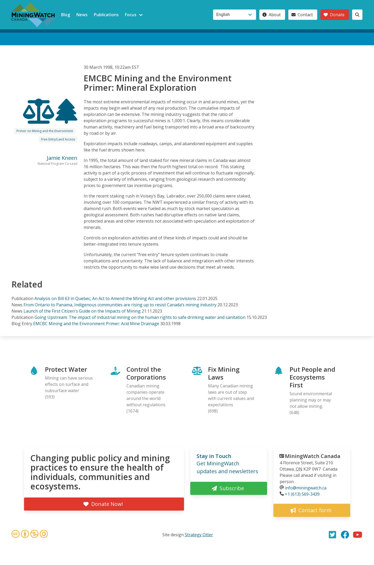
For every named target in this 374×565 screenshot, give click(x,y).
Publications (106, 15)
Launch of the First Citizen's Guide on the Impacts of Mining (82, 311)
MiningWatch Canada (312, 456)
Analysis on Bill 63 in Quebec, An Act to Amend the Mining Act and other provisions (115, 298)
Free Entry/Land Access (58, 139)
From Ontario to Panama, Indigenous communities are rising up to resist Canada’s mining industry (120, 305)
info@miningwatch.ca (305, 488)
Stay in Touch (214, 456)
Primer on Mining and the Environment (44, 131)
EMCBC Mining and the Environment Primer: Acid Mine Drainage (96, 323)
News (82, 15)
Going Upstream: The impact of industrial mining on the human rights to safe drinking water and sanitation (139, 317)
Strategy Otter (199, 535)
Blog (65, 15)
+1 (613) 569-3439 (302, 494)
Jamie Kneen (62, 157)
